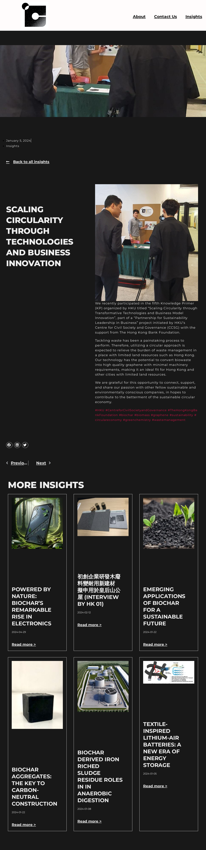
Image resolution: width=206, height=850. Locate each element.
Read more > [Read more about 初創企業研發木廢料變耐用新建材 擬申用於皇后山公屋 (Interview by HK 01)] (90, 629)
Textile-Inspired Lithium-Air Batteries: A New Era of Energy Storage (162, 749)
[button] (9, 450)
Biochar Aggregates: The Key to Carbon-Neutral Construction (34, 791)
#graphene (178, 415)
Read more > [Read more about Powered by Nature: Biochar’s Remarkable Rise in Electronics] (25, 649)
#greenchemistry (163, 420)
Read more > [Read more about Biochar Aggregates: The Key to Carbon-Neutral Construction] (25, 829)
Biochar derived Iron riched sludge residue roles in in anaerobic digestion (99, 781)
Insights (193, 16)
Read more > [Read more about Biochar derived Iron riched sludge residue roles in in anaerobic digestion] (90, 826)
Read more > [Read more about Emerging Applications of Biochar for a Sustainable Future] (156, 649)
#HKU (100, 410)
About (139, 16)
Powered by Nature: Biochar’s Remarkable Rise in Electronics (31, 611)
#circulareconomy (130, 420)
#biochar (141, 415)
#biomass (158, 415)
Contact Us (165, 16)
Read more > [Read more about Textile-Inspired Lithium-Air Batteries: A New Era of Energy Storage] (156, 790)
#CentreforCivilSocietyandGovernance (141, 410)
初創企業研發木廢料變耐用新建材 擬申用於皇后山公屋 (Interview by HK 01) (98, 595)
